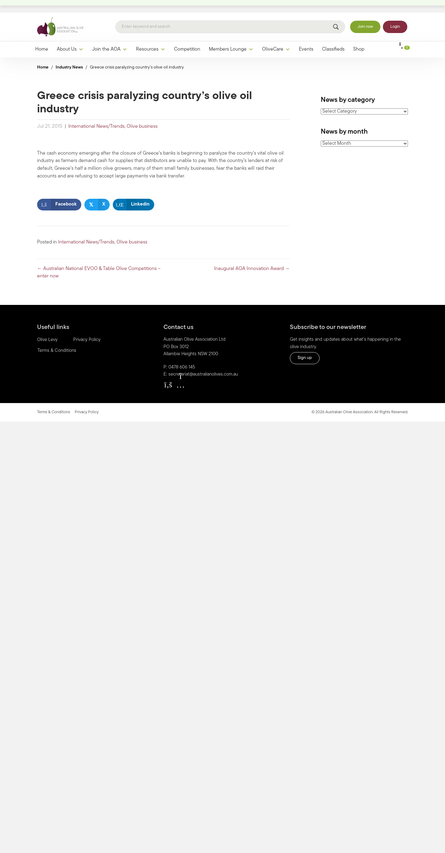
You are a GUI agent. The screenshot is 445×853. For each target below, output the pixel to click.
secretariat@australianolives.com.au (203, 362)
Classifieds (333, 36)
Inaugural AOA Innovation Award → (252, 256)
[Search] (230, 14)
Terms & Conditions (56, 338)
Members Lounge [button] (231, 37)
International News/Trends (96, 113)
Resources (150, 37)
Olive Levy (47, 327)
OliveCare (276, 37)
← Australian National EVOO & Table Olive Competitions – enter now (98, 260)
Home (41, 36)
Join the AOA (109, 37)
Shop (358, 36)
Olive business (142, 113)
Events (306, 36)
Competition (187, 36)
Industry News (69, 54)
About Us (70, 37)
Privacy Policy (86, 327)
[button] (168, 372)
